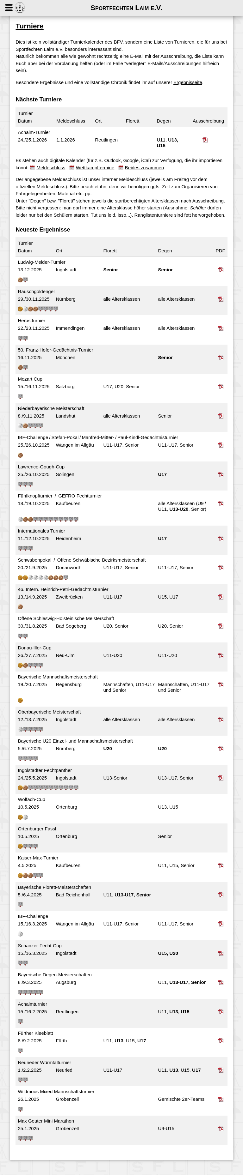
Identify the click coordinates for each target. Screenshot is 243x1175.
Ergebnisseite (189, 82)
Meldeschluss (52, 167)
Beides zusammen (146, 167)
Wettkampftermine (97, 167)
